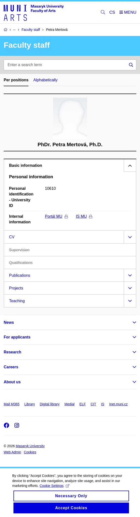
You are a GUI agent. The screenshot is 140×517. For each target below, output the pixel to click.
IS (102, 404)
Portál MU (56, 216)
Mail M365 (12, 404)
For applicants (17, 337)
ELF (83, 404)
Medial (69, 404)
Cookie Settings (54, 489)
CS (112, 12)
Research (12, 352)
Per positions (16, 80)
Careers (11, 367)
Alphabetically (45, 80)
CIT (93, 404)
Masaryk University (30, 446)
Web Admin (12, 452)
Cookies (30, 452)
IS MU (84, 216)
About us (12, 382)
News (9, 322)
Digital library (49, 404)
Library (29, 404)
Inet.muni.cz (118, 404)
